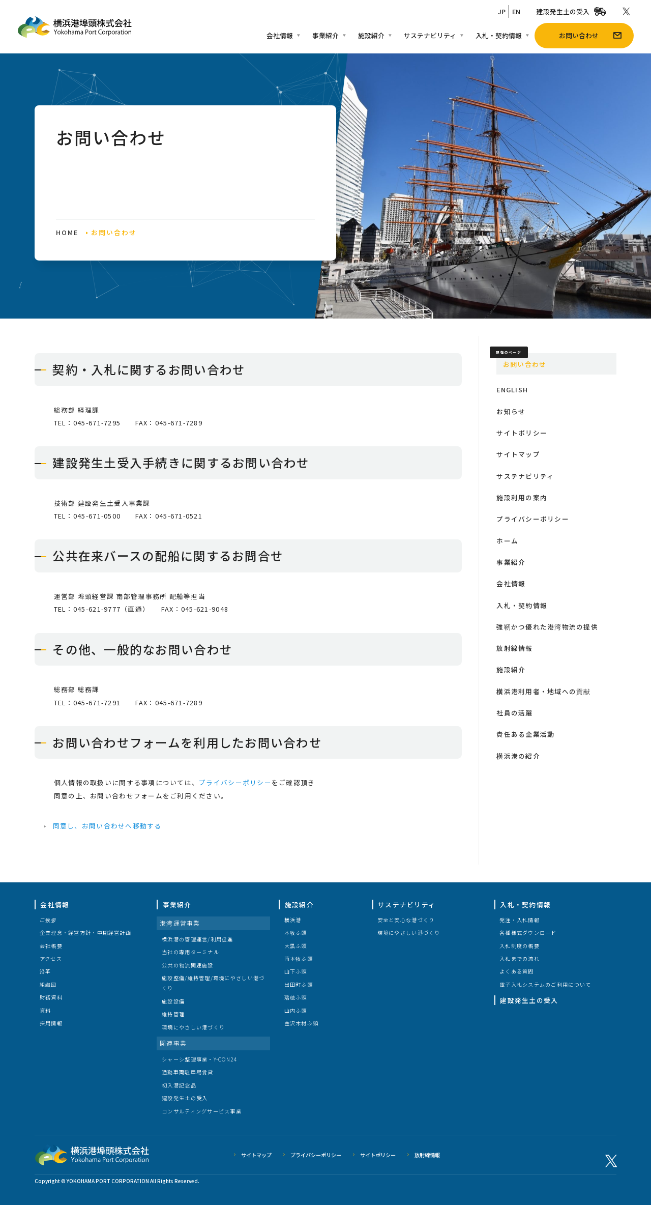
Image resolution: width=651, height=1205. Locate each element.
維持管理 (173, 1014)
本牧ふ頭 (295, 932)
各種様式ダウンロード (528, 932)
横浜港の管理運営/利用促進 (197, 939)
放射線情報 (427, 1155)
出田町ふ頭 (298, 984)
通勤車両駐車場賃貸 (187, 1072)
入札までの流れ (519, 958)
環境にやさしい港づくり (193, 1027)
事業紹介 (177, 904)
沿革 (45, 971)
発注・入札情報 (519, 920)
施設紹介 (299, 904)
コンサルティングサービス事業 (202, 1111)
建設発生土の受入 (185, 1098)
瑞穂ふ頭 (295, 997)
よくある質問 (516, 971)
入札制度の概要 (519, 946)
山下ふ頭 (295, 971)
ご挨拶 (48, 920)
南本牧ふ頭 (298, 958)
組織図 (48, 984)
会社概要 (51, 946)
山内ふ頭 (295, 1010)
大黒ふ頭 (295, 946)
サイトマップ (256, 1155)
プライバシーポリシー (315, 1155)
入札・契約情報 (525, 904)
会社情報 (54, 904)
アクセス (51, 958)
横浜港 (293, 920)
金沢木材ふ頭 (301, 1023)
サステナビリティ (406, 904)
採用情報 (51, 1023)
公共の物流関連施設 (187, 965)
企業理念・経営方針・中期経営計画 (85, 932)
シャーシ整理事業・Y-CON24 (199, 1059)
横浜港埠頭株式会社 (92, 1154)
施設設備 (173, 1001)
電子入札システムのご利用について (545, 984)
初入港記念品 (179, 1085)
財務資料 (51, 997)
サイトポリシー (378, 1155)
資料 (45, 1010)
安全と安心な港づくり (406, 920)
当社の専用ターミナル (190, 952)
